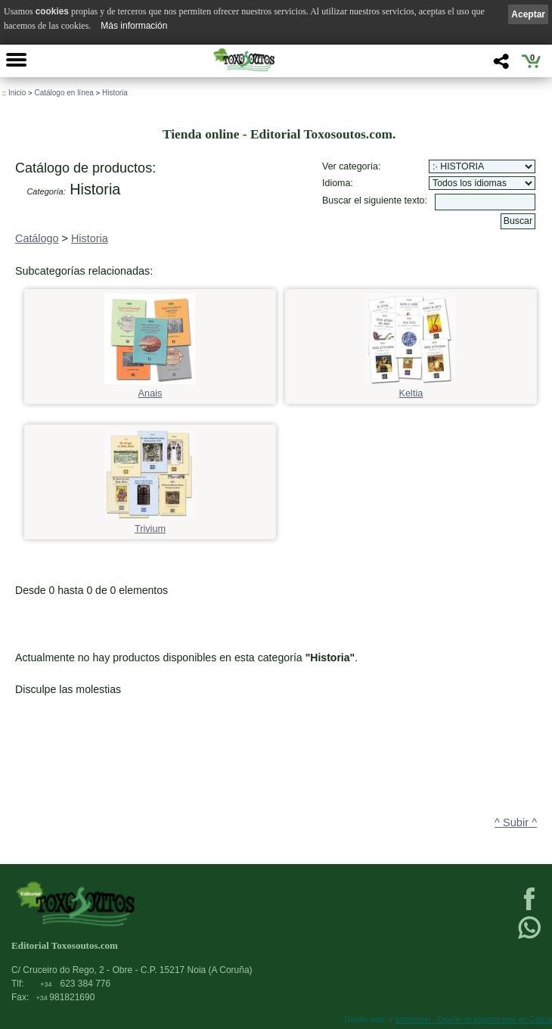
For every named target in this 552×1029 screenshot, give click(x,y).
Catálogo (37, 238)
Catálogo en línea (63, 93)
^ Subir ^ (516, 822)
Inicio (17, 93)
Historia (115, 93)
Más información (134, 25)
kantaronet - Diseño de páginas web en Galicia (473, 1019)
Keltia (410, 388)
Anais (149, 388)
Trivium (149, 524)
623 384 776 (75, 983)
